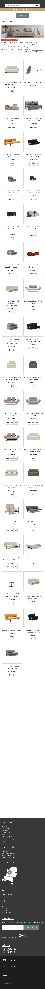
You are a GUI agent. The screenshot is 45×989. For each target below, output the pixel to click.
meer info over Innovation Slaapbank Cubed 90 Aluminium (33, 625)
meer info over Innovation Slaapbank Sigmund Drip (11, 113)
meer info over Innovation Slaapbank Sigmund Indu (33, 260)
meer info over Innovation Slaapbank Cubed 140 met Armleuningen (11, 222)
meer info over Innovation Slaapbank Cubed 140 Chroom (33, 113)
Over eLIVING (6, 826)
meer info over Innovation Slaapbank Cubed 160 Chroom (11, 260)
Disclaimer (6, 979)
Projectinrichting (7, 894)
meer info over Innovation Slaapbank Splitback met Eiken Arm (11, 552)
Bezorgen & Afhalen (8, 855)
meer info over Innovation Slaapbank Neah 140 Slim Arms (33, 480)
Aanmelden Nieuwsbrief (9, 840)
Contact (4, 842)
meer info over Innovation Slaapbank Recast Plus (11, 149)
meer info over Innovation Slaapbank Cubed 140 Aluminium (33, 334)
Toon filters (22, 16)
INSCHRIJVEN (31, 927)
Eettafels (4, 910)
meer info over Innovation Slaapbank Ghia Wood (11, 408)
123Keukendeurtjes (7, 896)
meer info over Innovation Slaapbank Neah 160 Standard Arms (11, 77)
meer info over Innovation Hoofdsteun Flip (33, 74)
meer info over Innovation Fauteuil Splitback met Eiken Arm (11, 516)
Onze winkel (5, 838)
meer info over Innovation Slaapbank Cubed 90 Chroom (33, 185)
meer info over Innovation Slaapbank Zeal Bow (33, 296)
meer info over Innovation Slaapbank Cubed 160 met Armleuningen (11, 297)
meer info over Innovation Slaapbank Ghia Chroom (33, 408)
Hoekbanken (5, 907)
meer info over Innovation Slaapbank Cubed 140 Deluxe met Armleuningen (33, 587)
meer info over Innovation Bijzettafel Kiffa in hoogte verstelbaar (11, 589)
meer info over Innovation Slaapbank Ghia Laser (11, 444)
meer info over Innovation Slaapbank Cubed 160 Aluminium (11, 661)
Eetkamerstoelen (7, 912)
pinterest (15, 950)
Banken (4, 905)
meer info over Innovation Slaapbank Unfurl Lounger (33, 516)
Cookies (5, 970)
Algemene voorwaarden (9, 966)
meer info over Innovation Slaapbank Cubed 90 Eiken (11, 185)
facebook (4, 950)
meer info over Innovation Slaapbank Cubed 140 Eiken (33, 149)
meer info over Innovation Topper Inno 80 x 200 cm (33, 550)
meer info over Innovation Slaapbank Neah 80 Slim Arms (33, 372)
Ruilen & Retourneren (8, 857)
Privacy (5, 975)
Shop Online (5, 828)
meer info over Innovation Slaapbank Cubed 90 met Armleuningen (11, 335)
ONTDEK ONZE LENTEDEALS (22, 9)
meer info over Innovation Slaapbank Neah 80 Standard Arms (11, 372)
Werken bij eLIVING (7, 836)
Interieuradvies (6, 830)
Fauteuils (4, 908)
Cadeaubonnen (6, 832)
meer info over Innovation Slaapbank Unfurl (11, 624)
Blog (3, 834)
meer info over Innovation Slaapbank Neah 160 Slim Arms (11, 480)
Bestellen (4, 851)
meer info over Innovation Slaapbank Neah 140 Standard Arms (33, 444)
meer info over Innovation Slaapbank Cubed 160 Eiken (33, 221)
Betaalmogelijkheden (8, 853)
